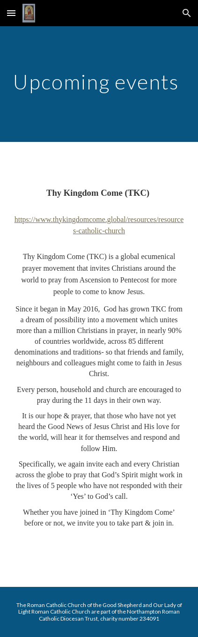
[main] (98, 84)
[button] (11, 13)
